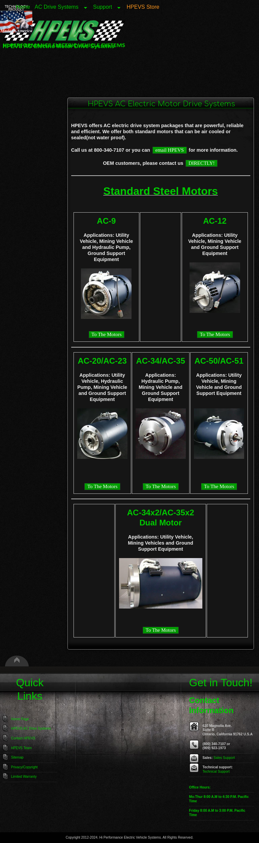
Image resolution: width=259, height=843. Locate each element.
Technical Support (216, 771)
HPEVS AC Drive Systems (31, 728)
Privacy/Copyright (24, 767)
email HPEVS (169, 150)
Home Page (20, 719)
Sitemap (17, 757)
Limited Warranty (24, 776)
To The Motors (106, 334)
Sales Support (224, 758)
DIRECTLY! (202, 163)
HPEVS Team (21, 748)
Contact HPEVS (23, 738)
